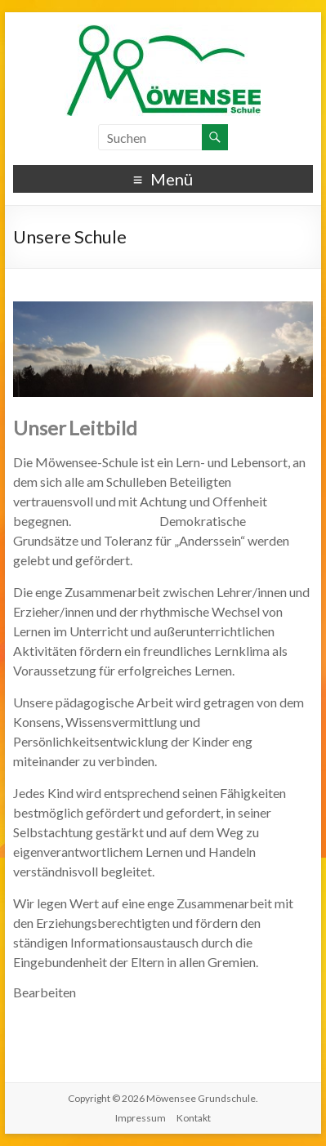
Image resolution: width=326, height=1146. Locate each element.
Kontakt (193, 1118)
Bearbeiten (44, 992)
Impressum (140, 1118)
